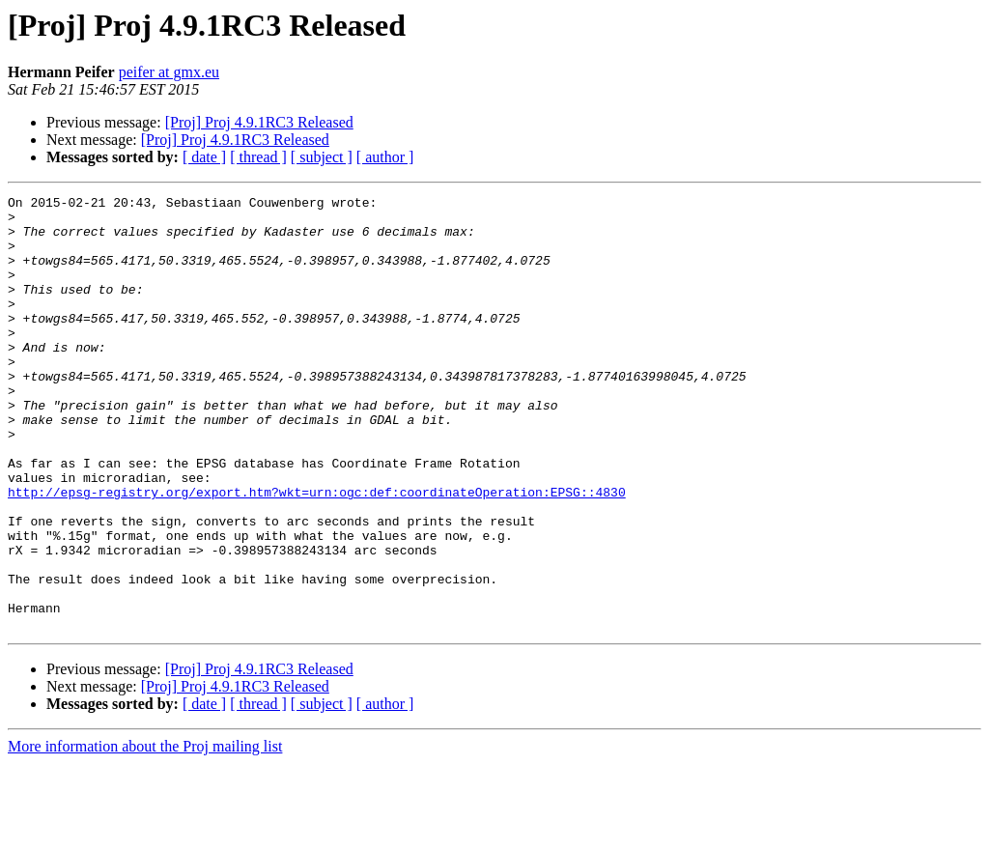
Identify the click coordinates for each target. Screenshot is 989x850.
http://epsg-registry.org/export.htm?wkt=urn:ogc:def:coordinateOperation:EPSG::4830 (317, 552)
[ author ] (385, 157)
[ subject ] (322, 157)
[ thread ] (258, 157)
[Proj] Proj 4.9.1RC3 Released (259, 122)
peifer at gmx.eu (169, 72)
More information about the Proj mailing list (145, 833)
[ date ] (204, 157)
